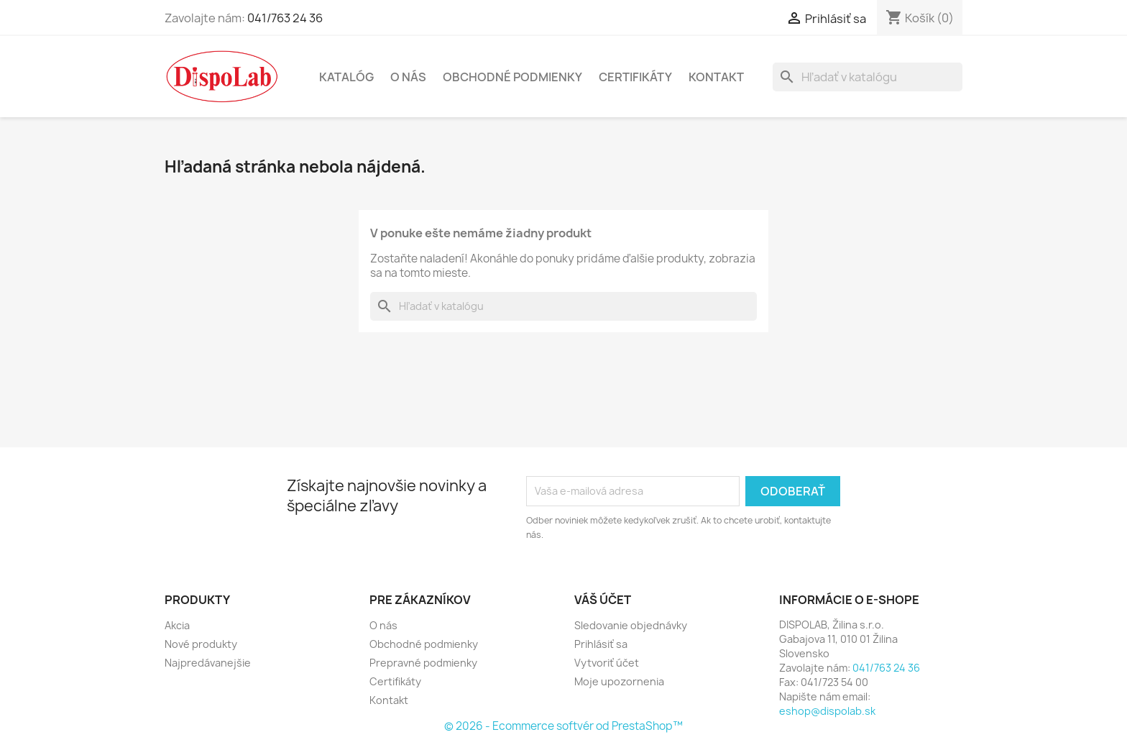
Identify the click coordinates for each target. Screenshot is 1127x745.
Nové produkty (201, 644)
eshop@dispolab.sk (827, 711)
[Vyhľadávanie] (867, 77)
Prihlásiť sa (600, 644)
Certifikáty (635, 77)
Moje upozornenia (619, 681)
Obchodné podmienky (512, 77)
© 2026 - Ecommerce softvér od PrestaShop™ (563, 725)
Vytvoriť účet (606, 662)
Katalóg (346, 77)
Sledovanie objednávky (630, 625)
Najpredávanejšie (208, 662)
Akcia (177, 625)
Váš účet (602, 600)
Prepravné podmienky (423, 662)
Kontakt (716, 77)
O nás (408, 77)
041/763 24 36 (285, 18)
